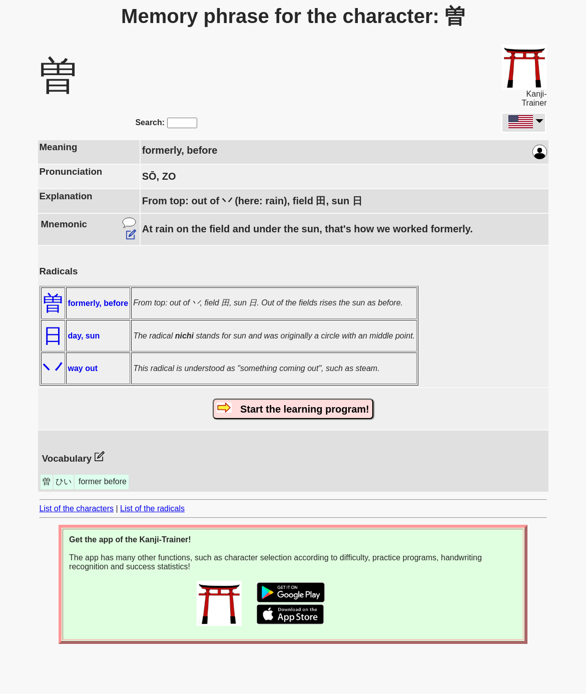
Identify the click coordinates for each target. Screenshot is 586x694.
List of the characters (77, 508)
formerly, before (98, 303)
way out (83, 368)
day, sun (84, 335)
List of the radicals (152, 508)
